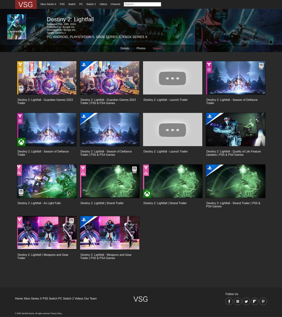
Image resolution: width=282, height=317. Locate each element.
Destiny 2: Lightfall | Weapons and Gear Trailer (42, 256)
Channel (115, 4)
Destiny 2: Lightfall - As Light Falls (39, 203)
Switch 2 (91, 4)
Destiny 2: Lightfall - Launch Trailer (166, 99)
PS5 (62, 4)
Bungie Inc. (69, 27)
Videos (103, 4)
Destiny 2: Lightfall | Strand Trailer (102, 203)
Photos (141, 48)
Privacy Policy (56, 313)
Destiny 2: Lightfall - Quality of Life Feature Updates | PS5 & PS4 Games (233, 153)
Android (60, 37)
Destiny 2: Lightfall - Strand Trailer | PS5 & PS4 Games (233, 205)
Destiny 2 (60, 32)
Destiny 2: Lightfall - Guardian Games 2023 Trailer (45, 101)
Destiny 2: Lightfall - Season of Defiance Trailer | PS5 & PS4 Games (106, 153)
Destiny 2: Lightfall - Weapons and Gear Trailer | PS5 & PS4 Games (105, 256)
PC (81, 4)
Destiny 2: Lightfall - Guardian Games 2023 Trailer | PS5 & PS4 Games (108, 101)
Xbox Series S (108, 37)
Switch (72, 4)
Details (124, 48)
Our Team (90, 298)
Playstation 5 (82, 37)
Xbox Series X (48, 4)
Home (19, 298)
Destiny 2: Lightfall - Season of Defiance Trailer (232, 101)
